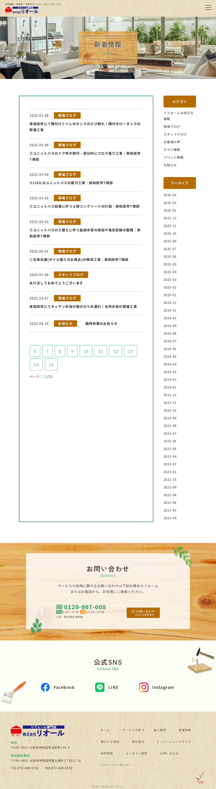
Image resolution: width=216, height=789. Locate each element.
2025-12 (171, 217)
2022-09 (171, 486)
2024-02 (171, 379)
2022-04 (171, 517)
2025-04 (171, 271)
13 (132, 343)
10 (86, 343)
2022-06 (171, 502)
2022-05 (171, 510)
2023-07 (171, 433)
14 (36, 357)
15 (51, 357)
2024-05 (171, 356)
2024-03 (171, 371)
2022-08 (171, 494)
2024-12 (171, 302)
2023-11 (171, 402)
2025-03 (171, 279)
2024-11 (171, 310)
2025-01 (171, 294)
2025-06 (171, 256)
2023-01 (171, 471)
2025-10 (171, 233)
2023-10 (171, 410)
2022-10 (171, 479)
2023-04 (171, 456)
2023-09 (171, 417)
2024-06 (171, 348)
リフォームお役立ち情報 (180, 115)
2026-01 (171, 210)
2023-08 (171, 425)
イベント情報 (174, 157)
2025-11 (171, 225)
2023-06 (171, 440)
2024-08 (171, 333)
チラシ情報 (172, 149)
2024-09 (171, 325)
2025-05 (171, 263)
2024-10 (171, 317)
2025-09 (171, 240)
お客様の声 (172, 141)
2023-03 (171, 463)
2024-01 (171, 387)
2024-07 (171, 340)
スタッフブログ (176, 134)
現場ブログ (172, 126)
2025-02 (171, 287)
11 (102, 343)
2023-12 (171, 394)
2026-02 (171, 202)
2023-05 (171, 448)
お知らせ (171, 164)
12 (117, 343)
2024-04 (171, 363)
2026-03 (171, 194)
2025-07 (171, 248)
